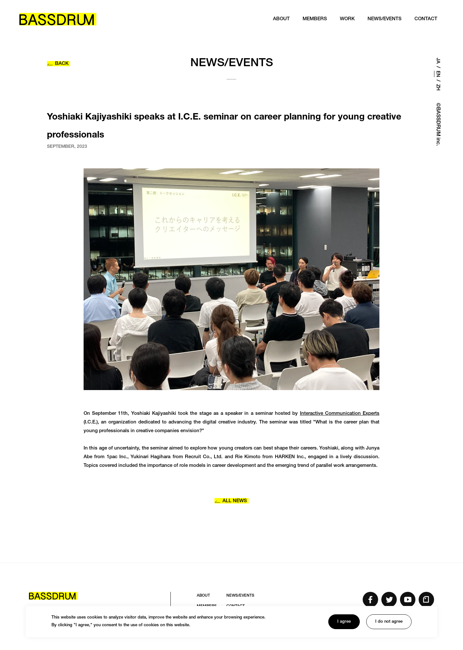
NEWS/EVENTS (385, 19)
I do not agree (389, 622)
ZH (437, 87)
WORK (347, 19)
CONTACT (425, 19)
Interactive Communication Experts (339, 413)
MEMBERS (315, 19)
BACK (57, 63)
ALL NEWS (230, 501)
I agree (344, 622)
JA (437, 61)
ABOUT (281, 19)
